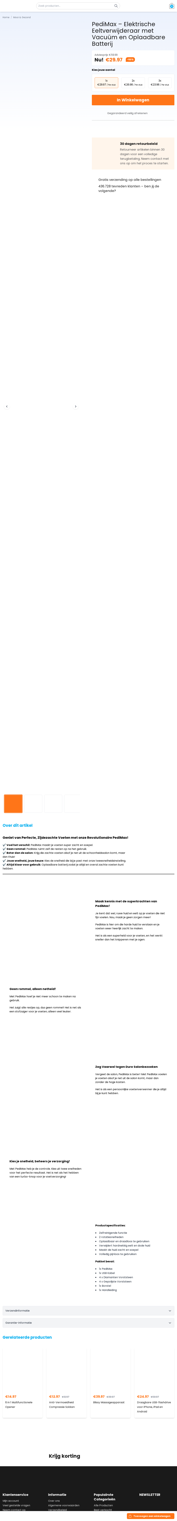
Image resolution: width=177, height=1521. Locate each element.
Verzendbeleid (57, 1510)
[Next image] (76, 406)
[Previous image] (7, 406)
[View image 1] (13, 804)
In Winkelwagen (133, 100)
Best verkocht (103, 1510)
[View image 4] (73, 804)
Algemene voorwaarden (63, 1505)
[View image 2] (33, 804)
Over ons (54, 1501)
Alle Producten (103, 1505)
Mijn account (11, 1501)
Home (6, 17)
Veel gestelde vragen (16, 1505)
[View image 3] (53, 804)
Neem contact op (14, 1510)
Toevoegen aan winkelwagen (151, 1516)
